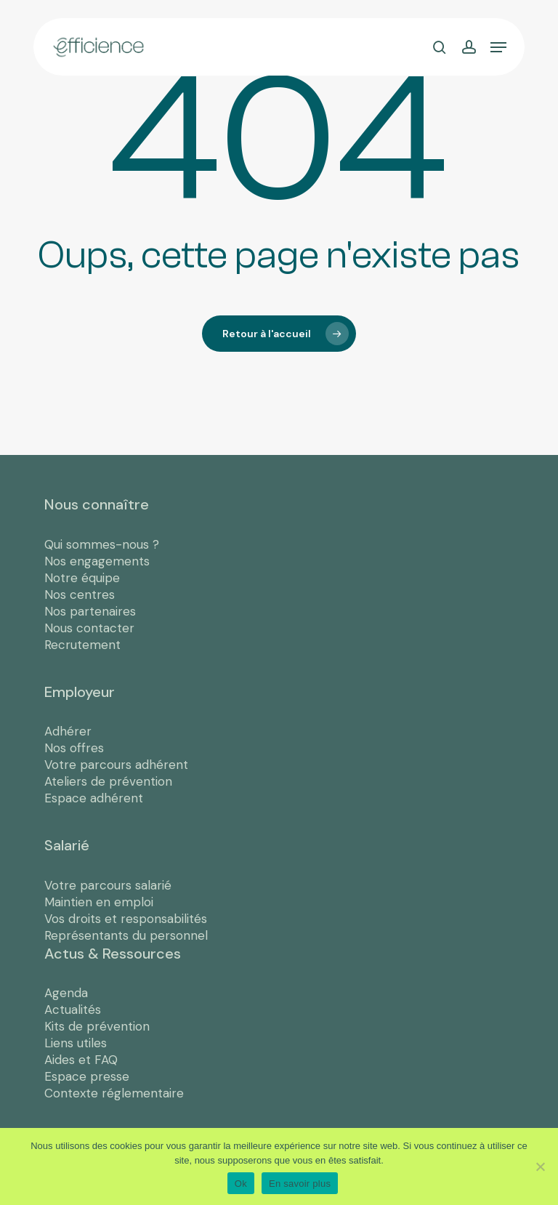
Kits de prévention (97, 1026)
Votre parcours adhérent (116, 765)
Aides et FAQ (81, 1060)
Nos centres (79, 594)
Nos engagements (97, 561)
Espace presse (86, 1076)
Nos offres (74, 748)
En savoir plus (300, 1183)
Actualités (72, 1009)
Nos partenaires (90, 611)
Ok (241, 1183)
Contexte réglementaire (114, 1093)
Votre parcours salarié (107, 885)
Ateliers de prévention (108, 781)
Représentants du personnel (126, 935)
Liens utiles (75, 1043)
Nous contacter (89, 628)
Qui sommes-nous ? (101, 544)
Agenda (66, 993)
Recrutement (82, 645)
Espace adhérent (93, 798)
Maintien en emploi (98, 902)
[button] (498, 47)
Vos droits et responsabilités (125, 919)
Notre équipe (82, 578)
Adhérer (68, 731)
